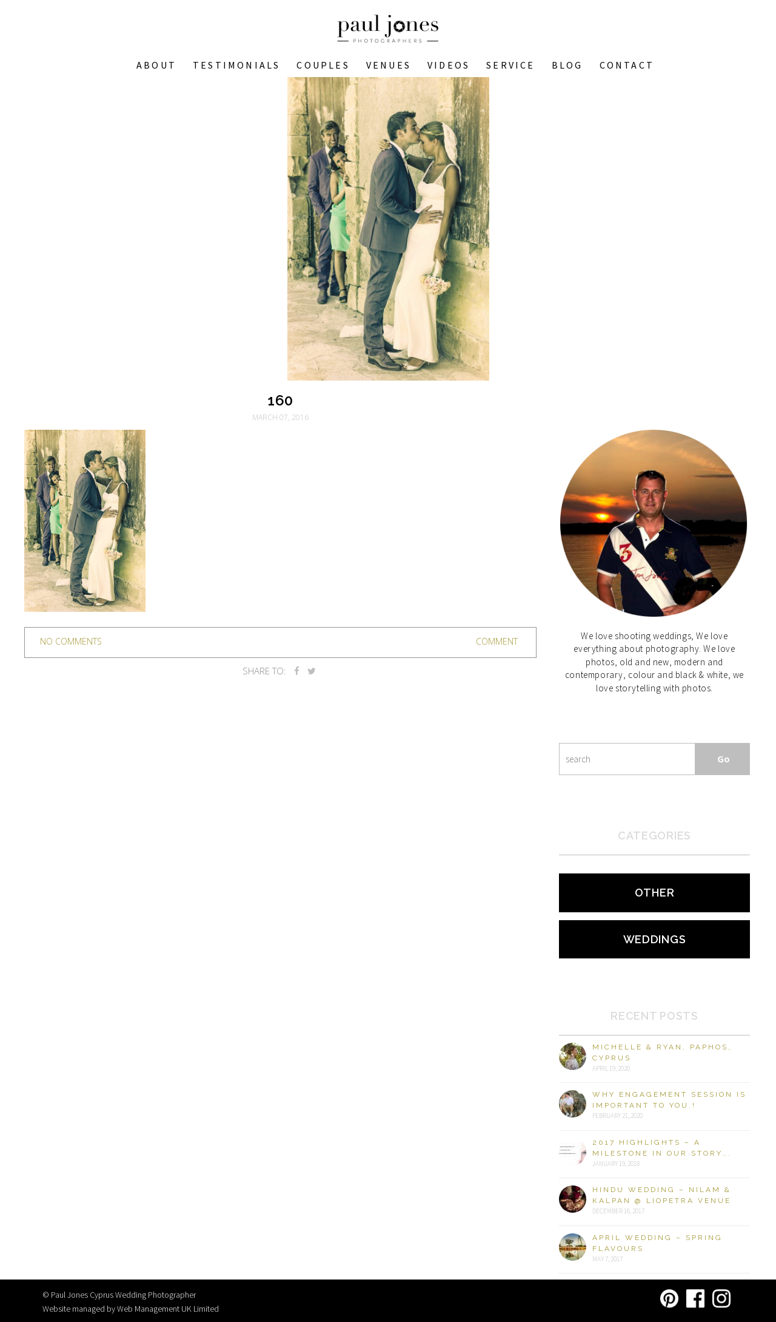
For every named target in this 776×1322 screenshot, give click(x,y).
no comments (71, 641)
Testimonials (236, 65)
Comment (497, 641)
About (156, 65)
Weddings (654, 939)
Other (655, 892)
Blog (567, 65)
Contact (627, 65)
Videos (448, 65)
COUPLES (322, 65)
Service (510, 65)
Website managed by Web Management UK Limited (130, 1308)
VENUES (388, 65)
